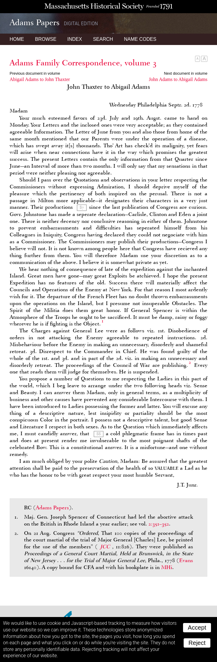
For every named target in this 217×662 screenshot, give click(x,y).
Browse (45, 39)
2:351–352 (158, 523)
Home (17, 39)
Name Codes (140, 39)
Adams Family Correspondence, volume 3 (83, 62)
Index (74, 39)
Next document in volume (185, 73)
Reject (197, 643)
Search (103, 39)
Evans (186, 560)
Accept (197, 627)
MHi (166, 567)
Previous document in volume (35, 73)
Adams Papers (52, 507)
